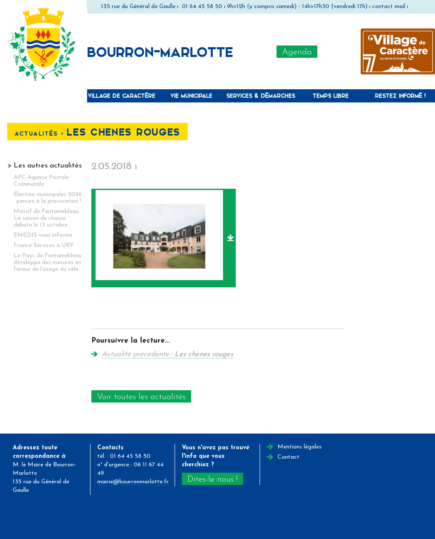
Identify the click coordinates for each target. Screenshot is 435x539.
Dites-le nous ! (212, 479)
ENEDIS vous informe (43, 235)
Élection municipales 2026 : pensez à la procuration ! (48, 197)
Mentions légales (299, 447)
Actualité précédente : (167, 354)
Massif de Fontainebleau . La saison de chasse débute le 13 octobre (48, 218)
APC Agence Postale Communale (41, 180)
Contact (288, 457)
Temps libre (331, 95)
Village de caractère (121, 95)
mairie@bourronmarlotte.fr (133, 482)
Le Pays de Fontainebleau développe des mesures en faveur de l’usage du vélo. (48, 262)
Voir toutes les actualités (141, 397)
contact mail (388, 6)
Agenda (297, 52)
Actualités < (40, 133)
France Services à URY (43, 245)
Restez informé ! (400, 95)
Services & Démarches (260, 95)
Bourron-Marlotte (160, 51)
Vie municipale (191, 95)
